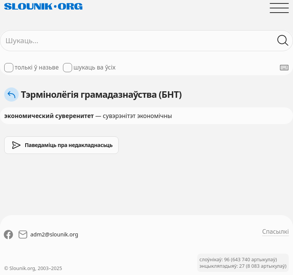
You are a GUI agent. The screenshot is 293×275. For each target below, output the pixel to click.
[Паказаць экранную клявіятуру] (284, 67)
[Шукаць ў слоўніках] (283, 40)
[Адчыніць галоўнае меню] (279, 8)
